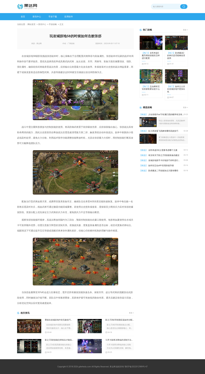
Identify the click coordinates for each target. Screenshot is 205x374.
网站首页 (31, 24)
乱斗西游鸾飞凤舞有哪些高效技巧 (163, 131)
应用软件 (68, 16)
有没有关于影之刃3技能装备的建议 (163, 155)
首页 (23, 16)
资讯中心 (36, 16)
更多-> (131, 313)
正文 (61, 24)
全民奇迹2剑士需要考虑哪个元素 (162, 150)
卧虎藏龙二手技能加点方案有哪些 (163, 170)
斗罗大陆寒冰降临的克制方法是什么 (119, 340)
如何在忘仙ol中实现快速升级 (161, 165)
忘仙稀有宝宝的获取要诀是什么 (151, 87)
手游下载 (52, 16)
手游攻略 (53, 24)
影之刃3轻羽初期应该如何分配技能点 (119, 320)
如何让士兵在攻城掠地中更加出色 (176, 89)
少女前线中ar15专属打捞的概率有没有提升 (166, 114)
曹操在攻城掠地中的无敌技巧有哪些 (59, 320)
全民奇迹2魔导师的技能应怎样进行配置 (151, 55)
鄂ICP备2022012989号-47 (136, 366)
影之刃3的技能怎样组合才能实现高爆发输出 (59, 340)
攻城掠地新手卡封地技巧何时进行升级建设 (166, 160)
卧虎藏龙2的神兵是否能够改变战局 (176, 55)
